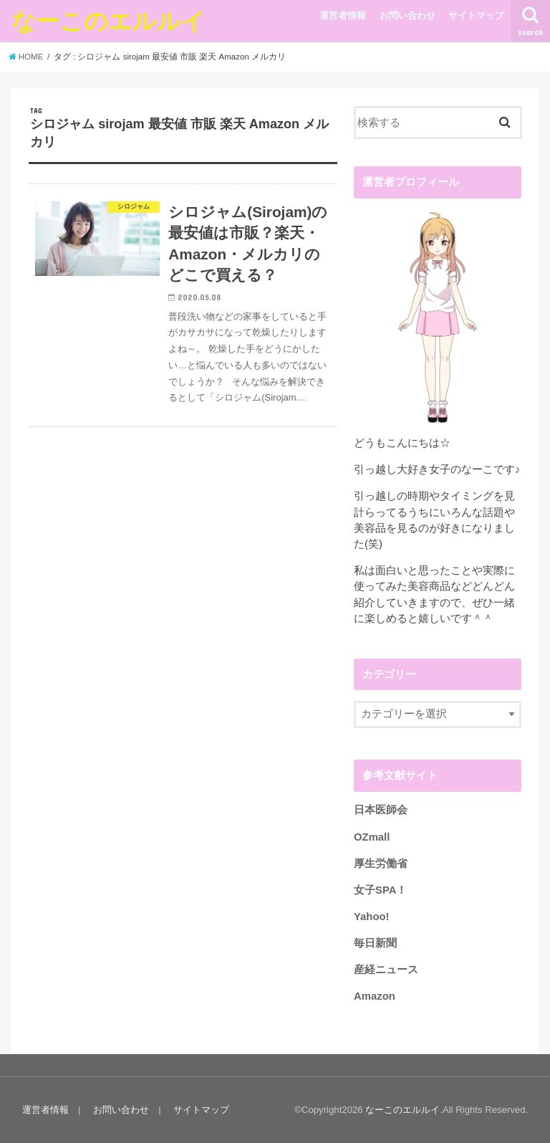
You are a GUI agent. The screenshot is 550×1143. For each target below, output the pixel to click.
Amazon (374, 996)
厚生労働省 (380, 863)
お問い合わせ (407, 15)
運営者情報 (342, 15)
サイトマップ (476, 15)
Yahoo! (371, 916)
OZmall (372, 836)
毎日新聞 (375, 943)
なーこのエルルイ (108, 20)
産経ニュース (386, 969)
